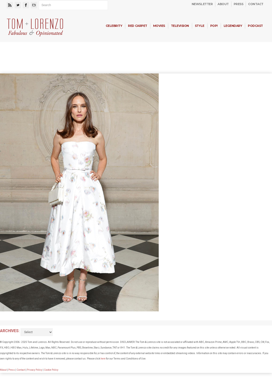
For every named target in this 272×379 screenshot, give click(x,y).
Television (180, 26)
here (103, 358)
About (223, 4)
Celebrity (114, 26)
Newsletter (202, 4)
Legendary (233, 26)
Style (199, 26)
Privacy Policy (34, 370)
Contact (255, 4)
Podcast (255, 26)
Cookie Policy (51, 370)
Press (238, 4)
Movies (159, 26)
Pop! (214, 26)
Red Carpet (137, 26)
